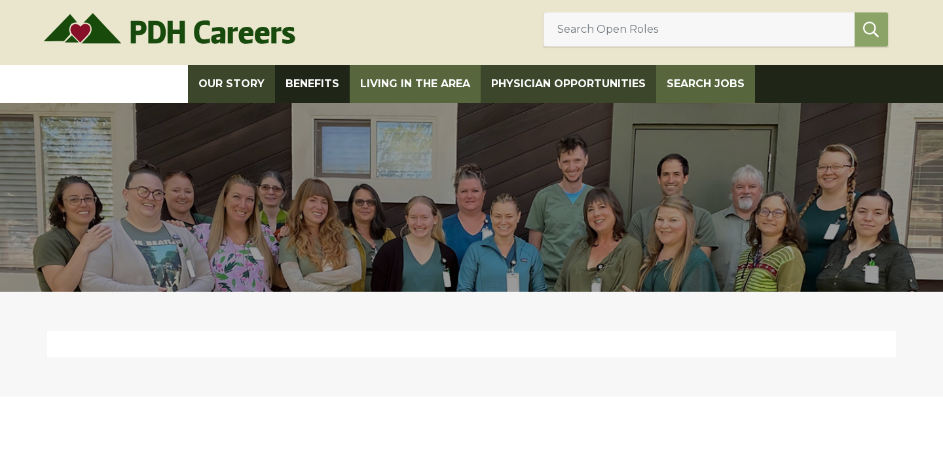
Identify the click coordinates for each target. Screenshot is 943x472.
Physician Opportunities (568, 83)
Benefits (312, 83)
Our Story (231, 83)
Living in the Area (415, 83)
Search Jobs (706, 83)
